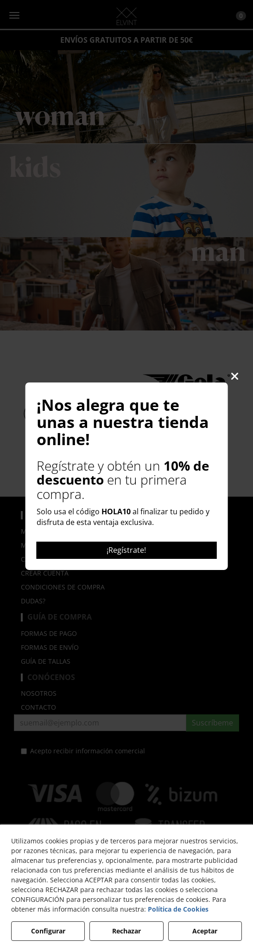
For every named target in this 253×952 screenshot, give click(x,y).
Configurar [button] (48, 930)
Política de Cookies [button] (178, 909)
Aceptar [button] (204, 930)
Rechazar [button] (126, 930)
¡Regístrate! (126, 550)
